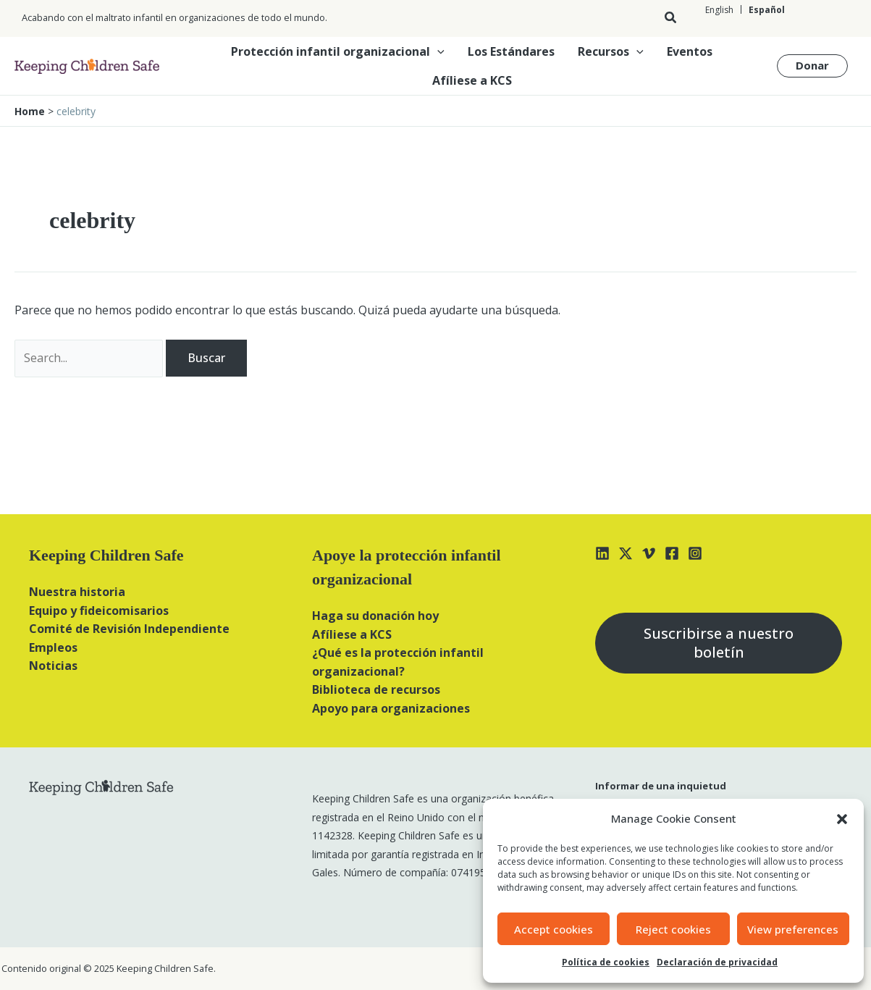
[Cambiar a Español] (766, 9)
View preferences (792, 929)
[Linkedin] (602, 553)
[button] (842, 819)
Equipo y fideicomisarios (99, 610)
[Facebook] (672, 553)
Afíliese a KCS (472, 80)
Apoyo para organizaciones (391, 708)
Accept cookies (553, 929)
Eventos (689, 51)
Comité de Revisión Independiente (129, 629)
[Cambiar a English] (719, 9)
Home (29, 111)
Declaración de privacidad (717, 962)
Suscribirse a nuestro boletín (719, 643)
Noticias (53, 666)
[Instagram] (695, 553)
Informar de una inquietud (660, 785)
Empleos (53, 647)
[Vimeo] (648, 553)
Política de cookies (605, 962)
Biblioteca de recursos (376, 689)
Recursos (611, 51)
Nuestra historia (77, 592)
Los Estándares (511, 51)
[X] (625, 553)
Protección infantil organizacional (338, 51)
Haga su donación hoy (375, 616)
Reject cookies (673, 929)
